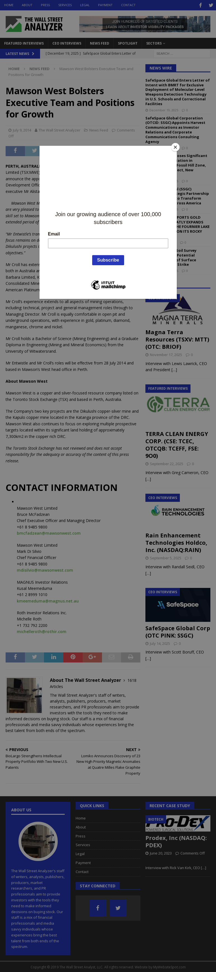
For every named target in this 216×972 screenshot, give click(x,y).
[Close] (175, 147)
